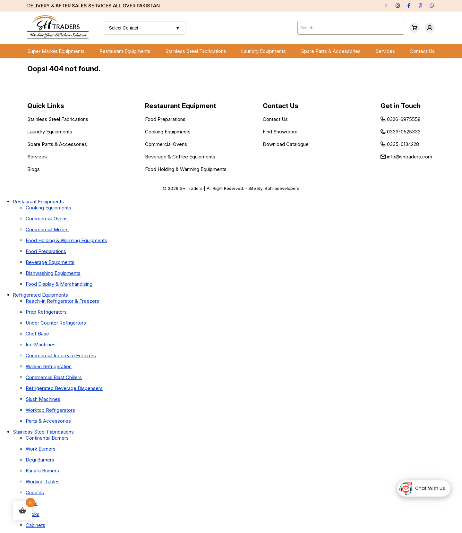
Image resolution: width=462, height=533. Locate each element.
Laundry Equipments (263, 51)
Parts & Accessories (48, 421)
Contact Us (422, 51)
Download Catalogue (286, 144)
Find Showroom (280, 132)
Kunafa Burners (42, 471)
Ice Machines (41, 345)
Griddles (35, 492)
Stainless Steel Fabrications (195, 51)
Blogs (33, 169)
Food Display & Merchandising (59, 284)
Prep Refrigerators (46, 312)
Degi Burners (40, 460)
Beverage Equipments (50, 262)
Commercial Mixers (47, 229)
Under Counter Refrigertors (56, 323)
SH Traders (191, 188)
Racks (32, 514)
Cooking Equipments (168, 132)
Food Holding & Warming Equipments (186, 169)
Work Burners (41, 449)
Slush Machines (43, 399)
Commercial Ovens (166, 144)
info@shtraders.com (409, 157)
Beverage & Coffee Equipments (180, 157)
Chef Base (37, 334)
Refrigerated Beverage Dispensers (64, 388)
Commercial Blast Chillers (54, 377)
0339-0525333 (404, 132)
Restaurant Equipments (124, 51)
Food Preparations (165, 119)
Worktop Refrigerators (50, 410)
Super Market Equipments (56, 51)
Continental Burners (47, 438)
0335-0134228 (403, 144)
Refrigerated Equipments (40, 295)
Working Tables (43, 481)
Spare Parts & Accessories (331, 51)
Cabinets (35, 525)
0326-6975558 (404, 119)
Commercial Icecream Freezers (61, 355)
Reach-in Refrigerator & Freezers (62, 301)
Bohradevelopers (282, 188)
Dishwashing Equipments (53, 273)
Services (385, 51)
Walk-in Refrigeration (49, 366)
